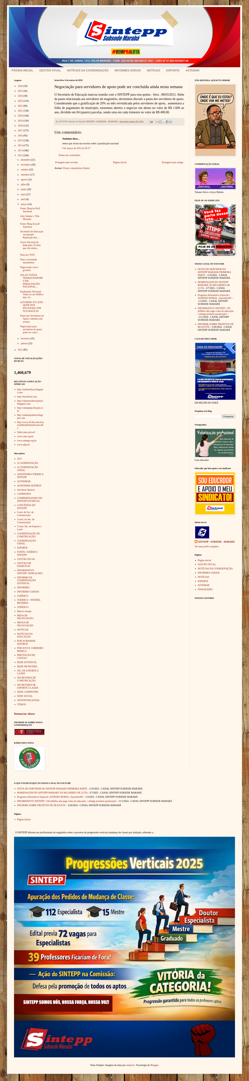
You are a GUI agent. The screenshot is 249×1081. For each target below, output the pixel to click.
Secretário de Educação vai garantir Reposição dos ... (31, 234)
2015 (20, 140)
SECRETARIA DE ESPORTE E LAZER (27, 686)
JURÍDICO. (23, 607)
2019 (20, 120)
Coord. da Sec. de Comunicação (26, 521)
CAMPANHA (24, 494)
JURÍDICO (22, 596)
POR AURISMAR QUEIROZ (26, 642)
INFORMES (23, 587)
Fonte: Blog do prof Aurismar (30, 225)
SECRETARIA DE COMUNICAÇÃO (26, 679)
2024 (20, 96)
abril (23, 199)
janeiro (24, 343)
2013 (20, 150)
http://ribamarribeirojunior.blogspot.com (30, 402)
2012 (20, 155)
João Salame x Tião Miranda (29, 217)
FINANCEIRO (205, 589)
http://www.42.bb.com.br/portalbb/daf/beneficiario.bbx (30, 425)
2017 (20, 130)
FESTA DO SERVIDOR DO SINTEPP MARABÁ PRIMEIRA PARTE (214, 272)
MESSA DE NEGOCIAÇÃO (25, 624)
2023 (20, 101)
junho (24, 189)
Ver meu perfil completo (206, 546)
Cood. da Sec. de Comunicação (25, 514)
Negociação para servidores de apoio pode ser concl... (31, 329)
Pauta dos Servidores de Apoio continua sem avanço (32, 318)
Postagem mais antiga (172, 162)
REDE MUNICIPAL (27, 666)
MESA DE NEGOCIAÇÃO (25, 617)
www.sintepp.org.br (26, 440)
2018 (20, 125)
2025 (20, 91)
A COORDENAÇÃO (27, 463)
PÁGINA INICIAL (22, 70)
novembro (26, 164)
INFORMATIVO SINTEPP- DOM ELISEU (30, 572)
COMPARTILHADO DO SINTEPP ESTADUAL (29, 499)
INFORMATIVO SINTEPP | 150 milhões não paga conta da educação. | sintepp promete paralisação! (216, 311)
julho (23, 184)
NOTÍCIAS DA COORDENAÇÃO (88, 70)
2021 (20, 110)
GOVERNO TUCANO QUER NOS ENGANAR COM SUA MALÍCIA (31, 306)
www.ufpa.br (23, 444)
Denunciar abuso (24, 713)
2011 (20, 349)
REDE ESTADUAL (27, 662)
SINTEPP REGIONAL (28, 700)
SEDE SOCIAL (25, 696)
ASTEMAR (192, 70)
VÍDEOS (21, 704)
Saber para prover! (26, 432)
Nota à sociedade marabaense (28, 261)
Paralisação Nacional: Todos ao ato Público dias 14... (31, 294)
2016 (20, 135)
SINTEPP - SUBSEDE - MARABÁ (216, 541)
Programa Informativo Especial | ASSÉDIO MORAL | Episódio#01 (215, 296)
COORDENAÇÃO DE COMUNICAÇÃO (28, 535)
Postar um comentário (69, 155)
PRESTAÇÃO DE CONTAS (26, 656)
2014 (20, 145)
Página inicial (120, 162)
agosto (24, 179)
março (24, 204)
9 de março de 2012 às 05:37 (76, 148)
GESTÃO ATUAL (50, 70)
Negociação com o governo (29, 269)
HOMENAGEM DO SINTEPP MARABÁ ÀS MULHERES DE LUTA (214, 285)
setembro (25, 174)
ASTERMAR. (24, 481)
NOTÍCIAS (153, 70)
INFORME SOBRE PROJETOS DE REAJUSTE (41, 805)
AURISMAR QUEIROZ (29, 485)
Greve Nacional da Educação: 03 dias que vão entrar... (30, 245)
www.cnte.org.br (25, 436)
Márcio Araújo (24, 611)
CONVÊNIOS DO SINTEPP (26, 507)
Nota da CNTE (27, 255)
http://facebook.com (27, 396)
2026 (20, 86)
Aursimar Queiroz (26, 489)
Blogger (154, 1065)
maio (23, 194)
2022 (20, 106)
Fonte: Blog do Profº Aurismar (30, 210)
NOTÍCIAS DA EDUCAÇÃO (25, 635)
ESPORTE (173, 70)
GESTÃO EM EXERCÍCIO (24, 564)
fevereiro (25, 338)
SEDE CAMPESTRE (27, 692)
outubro (25, 169)
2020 (20, 115)
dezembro (26, 159)
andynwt (130, 1065)
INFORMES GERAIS (128, 70)
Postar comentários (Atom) (76, 168)
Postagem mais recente (66, 162)
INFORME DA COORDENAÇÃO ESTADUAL (26, 580)
